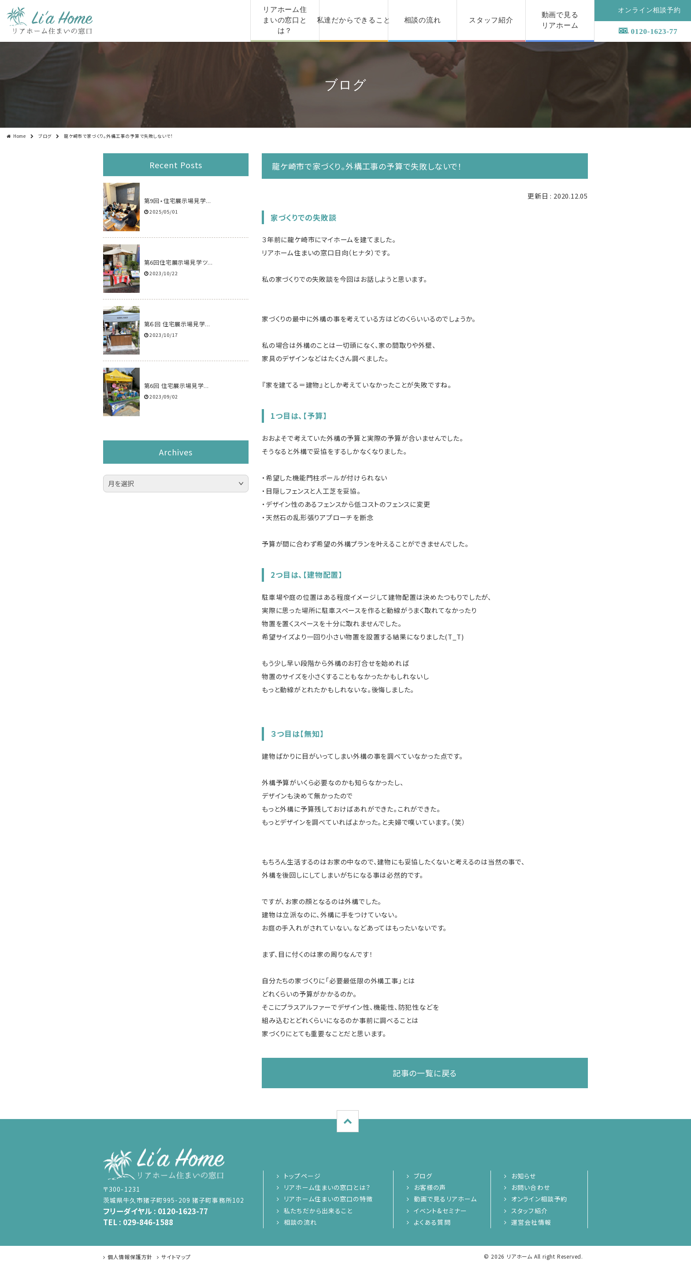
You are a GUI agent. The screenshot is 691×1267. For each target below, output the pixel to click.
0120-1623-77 (654, 31)
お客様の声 (430, 1187)
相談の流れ (300, 1222)
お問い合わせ (530, 1187)
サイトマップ (176, 1256)
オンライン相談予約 (539, 1198)
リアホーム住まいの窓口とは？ (327, 1187)
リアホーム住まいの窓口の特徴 (328, 1198)
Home (19, 136)
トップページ (302, 1175)
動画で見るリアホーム (445, 1198)
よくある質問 (432, 1222)
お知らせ (523, 1175)
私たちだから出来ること (318, 1210)
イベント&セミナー (440, 1210)
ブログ (45, 136)
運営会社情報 (531, 1222)
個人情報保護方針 (130, 1256)
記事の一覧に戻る (425, 1073)
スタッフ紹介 (529, 1210)
